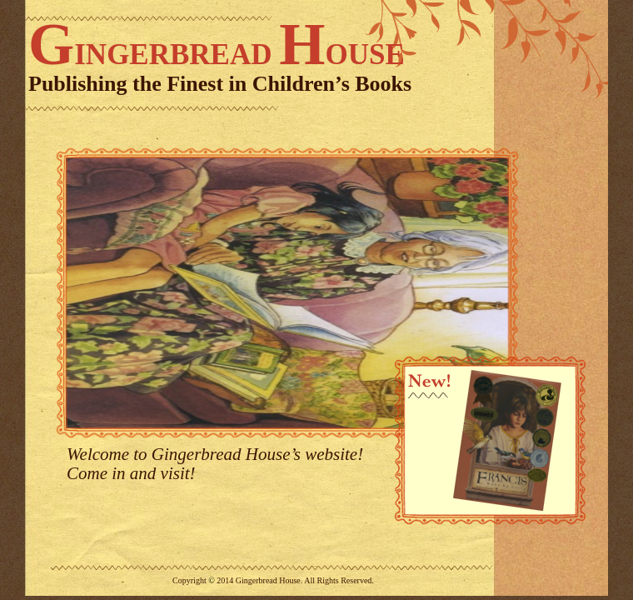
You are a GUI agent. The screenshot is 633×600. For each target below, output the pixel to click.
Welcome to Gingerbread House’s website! (215, 454)
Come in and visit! (131, 473)
